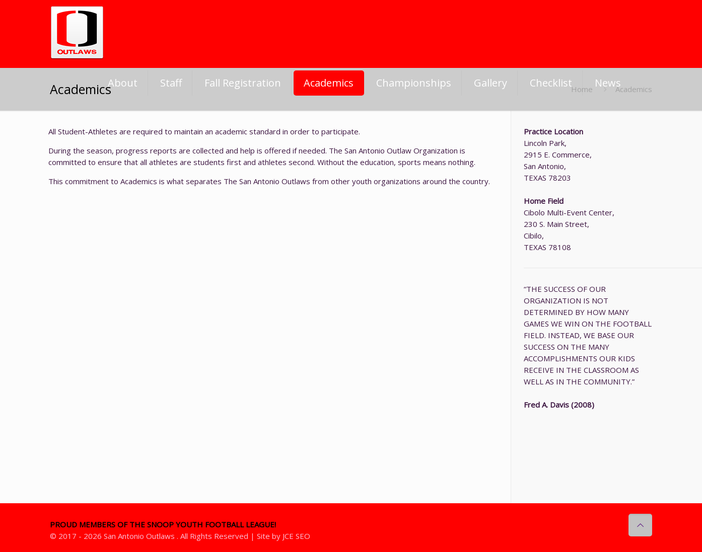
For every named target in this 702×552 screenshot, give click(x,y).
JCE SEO (296, 536)
